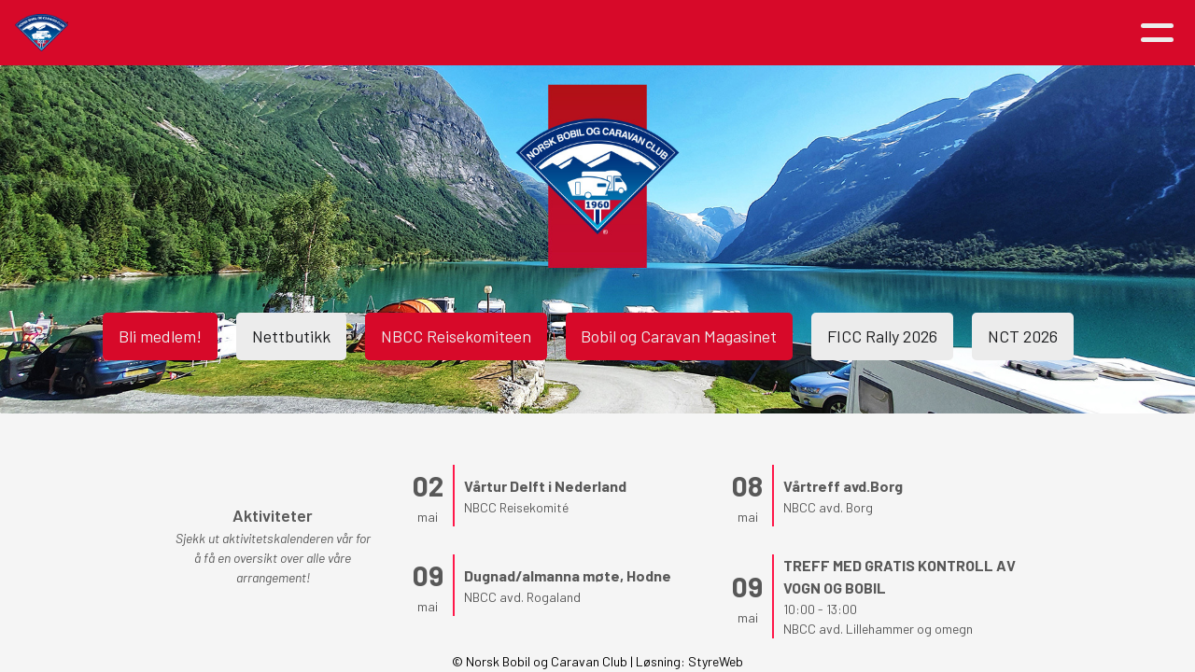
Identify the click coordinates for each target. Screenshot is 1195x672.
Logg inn (1019, 33)
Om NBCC (525, 33)
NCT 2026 (1024, 336)
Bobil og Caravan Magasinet (680, 336)
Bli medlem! (160, 336)
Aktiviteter (401, 33)
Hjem (208, 33)
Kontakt (907, 33)
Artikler (287, 33)
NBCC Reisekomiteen (456, 336)
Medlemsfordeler (659, 33)
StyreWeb (715, 661)
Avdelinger (794, 33)
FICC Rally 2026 (883, 336)
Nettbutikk (291, 336)
